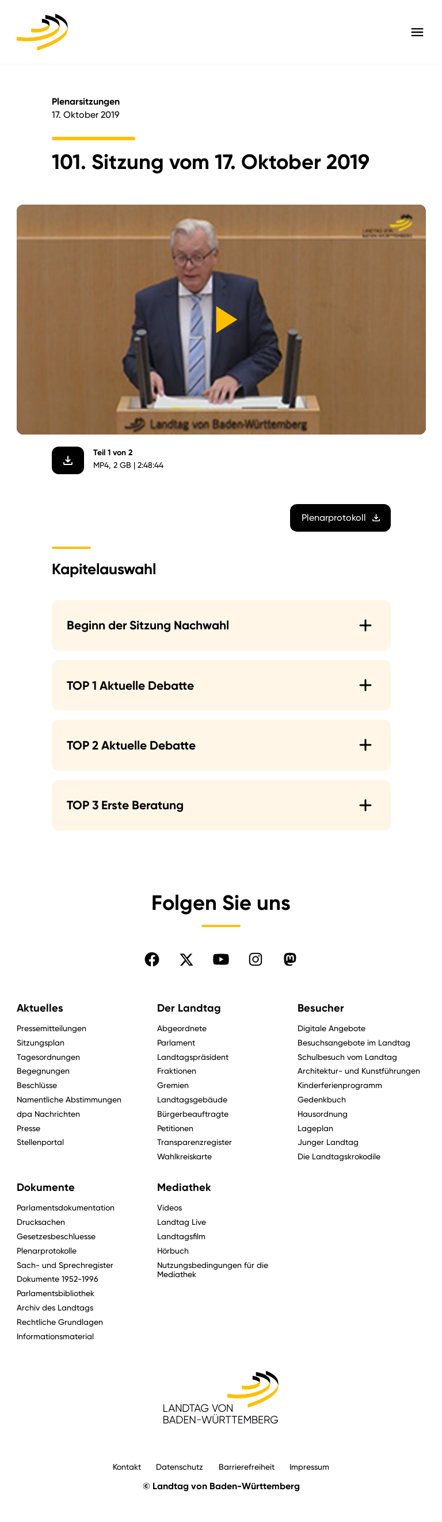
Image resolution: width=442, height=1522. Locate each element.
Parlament (176, 1042)
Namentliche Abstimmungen (69, 1099)
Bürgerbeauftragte (192, 1114)
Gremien (173, 1085)
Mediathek (184, 1187)
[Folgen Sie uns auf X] (186, 959)
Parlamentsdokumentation (66, 1207)
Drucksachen (41, 1222)
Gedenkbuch (322, 1099)
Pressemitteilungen (51, 1028)
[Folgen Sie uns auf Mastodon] (290, 959)
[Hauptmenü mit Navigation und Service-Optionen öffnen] (417, 32)
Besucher (321, 1008)
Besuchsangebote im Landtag (354, 1042)
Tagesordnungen (48, 1057)
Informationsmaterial (55, 1336)
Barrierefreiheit (247, 1466)
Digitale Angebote (331, 1028)
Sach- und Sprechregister (65, 1265)
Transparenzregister (194, 1142)
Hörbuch (173, 1250)
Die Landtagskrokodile (339, 1156)
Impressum (309, 1466)
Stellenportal (40, 1142)
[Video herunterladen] (68, 460)
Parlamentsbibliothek (55, 1293)
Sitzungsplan (40, 1042)
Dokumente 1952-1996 (57, 1278)
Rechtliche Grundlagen (60, 1322)
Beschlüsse (37, 1085)
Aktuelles (40, 1008)
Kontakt (127, 1466)
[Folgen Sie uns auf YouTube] (221, 959)
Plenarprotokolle (47, 1250)
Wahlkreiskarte (184, 1156)
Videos (169, 1207)
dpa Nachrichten (48, 1114)
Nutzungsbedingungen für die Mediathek (212, 1269)
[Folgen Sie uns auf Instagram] (255, 959)
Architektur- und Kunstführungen (359, 1070)
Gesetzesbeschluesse (56, 1236)
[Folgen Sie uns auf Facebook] (152, 959)
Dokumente (46, 1187)
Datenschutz (179, 1466)
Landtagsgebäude (192, 1099)
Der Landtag (189, 1008)
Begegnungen (43, 1070)
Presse (28, 1128)
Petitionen (175, 1128)
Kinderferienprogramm (340, 1085)
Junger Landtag (328, 1142)
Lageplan (315, 1128)
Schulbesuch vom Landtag (347, 1057)
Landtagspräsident (192, 1057)
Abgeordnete (182, 1028)
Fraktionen (176, 1070)
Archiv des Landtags (55, 1307)
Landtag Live (181, 1222)
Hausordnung (323, 1114)
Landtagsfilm (181, 1236)
